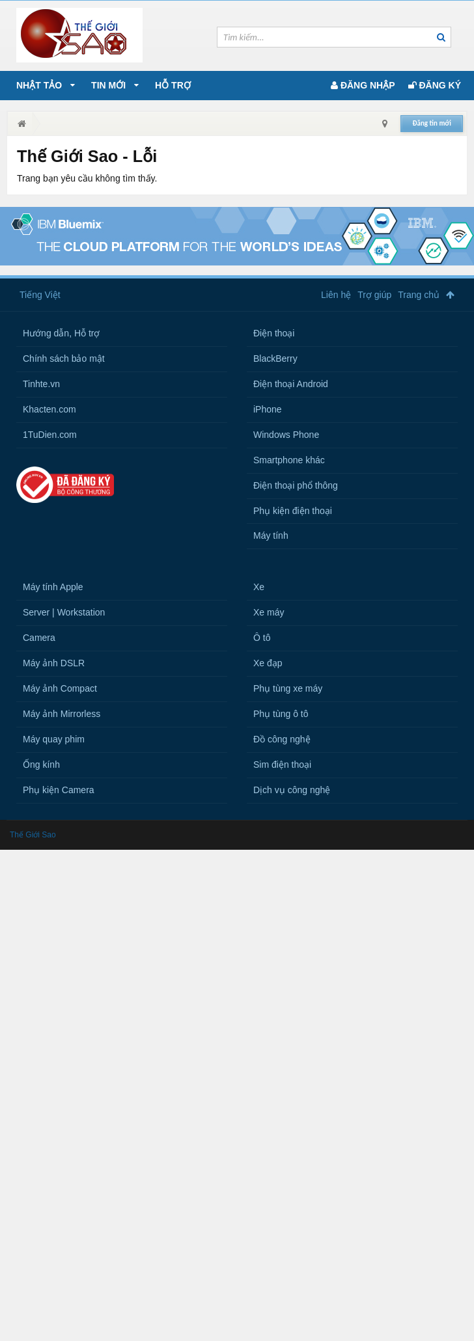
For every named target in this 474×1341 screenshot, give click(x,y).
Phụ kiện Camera (58, 790)
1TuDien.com (50, 434)
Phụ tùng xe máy (287, 688)
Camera (39, 637)
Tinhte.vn (41, 384)
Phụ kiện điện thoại (292, 511)
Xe (258, 587)
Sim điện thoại (282, 764)
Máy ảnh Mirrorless (61, 714)
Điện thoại (273, 333)
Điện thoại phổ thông (295, 485)
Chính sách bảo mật (64, 358)
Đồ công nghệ (282, 739)
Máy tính (270, 535)
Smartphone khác (289, 460)
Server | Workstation (64, 612)
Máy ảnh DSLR (54, 663)
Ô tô (261, 637)
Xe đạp (268, 663)
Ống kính (41, 764)
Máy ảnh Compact (60, 688)
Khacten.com (49, 409)
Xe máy (268, 612)
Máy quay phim (54, 739)
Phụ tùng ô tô (281, 714)
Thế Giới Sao (33, 834)
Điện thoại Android (290, 384)
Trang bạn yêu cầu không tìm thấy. (87, 178)
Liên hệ (336, 295)
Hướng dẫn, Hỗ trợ (61, 333)
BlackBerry (275, 358)
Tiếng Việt (40, 295)
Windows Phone (286, 434)
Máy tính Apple (53, 587)
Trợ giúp (374, 295)
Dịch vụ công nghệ (291, 790)
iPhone (267, 409)
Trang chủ (418, 295)
